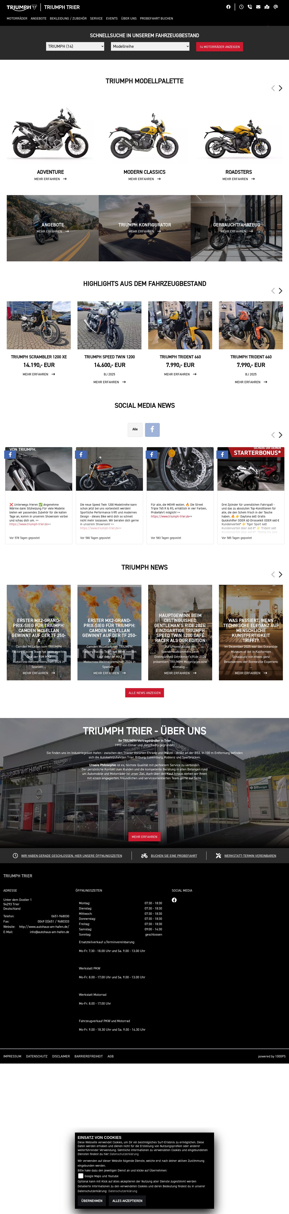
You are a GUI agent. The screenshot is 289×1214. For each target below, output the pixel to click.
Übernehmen (91, 1201)
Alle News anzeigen (145, 843)
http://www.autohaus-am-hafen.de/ (44, 1077)
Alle (135, 579)
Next (280, 238)
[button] (18, 18)
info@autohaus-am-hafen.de (49, 1082)
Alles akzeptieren (127, 1201)
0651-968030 (60, 1066)
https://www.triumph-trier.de (28, 674)
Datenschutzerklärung (124, 1154)
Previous (273, 238)
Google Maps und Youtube (102, 1176)
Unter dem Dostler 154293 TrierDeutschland (17, 1054)
